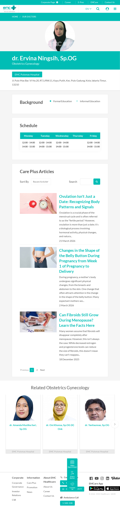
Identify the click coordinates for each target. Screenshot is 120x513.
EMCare (94, 2)
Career (68, 2)
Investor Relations (16, 493)
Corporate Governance (18, 485)
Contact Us (110, 2)
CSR (14, 499)
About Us (47, 486)
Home (15, 16)
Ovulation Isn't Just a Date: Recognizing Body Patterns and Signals (79, 201)
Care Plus (31, 483)
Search (73, 181)
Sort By (24, 181)
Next (42, 370)
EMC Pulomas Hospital (27, 74)
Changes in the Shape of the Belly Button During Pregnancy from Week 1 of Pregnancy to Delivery (79, 261)
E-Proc (81, 2)
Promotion (32, 487)
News (29, 492)
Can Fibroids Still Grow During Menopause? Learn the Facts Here (78, 320)
